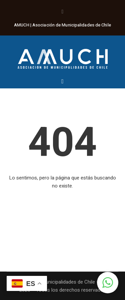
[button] (107, 282)
